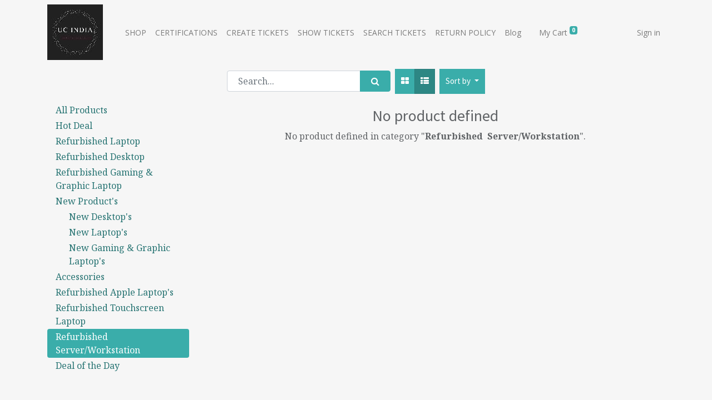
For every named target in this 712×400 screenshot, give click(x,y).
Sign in (648, 32)
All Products (81, 110)
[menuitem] (136, 32)
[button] (462, 81)
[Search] (375, 81)
